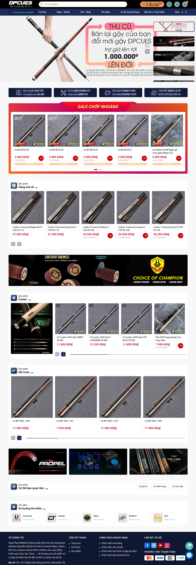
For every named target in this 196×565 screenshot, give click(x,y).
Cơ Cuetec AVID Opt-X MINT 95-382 (70, 339)
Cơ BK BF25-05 (22, 150)
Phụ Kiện (99, 12)
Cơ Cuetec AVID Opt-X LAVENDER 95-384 (100, 339)
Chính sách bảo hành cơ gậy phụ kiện (119, 551)
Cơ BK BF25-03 (56, 150)
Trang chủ (76, 543)
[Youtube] (160, 545)
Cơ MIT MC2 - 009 (153, 421)
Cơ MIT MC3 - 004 (21, 421)
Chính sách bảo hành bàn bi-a (115, 555)
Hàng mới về (26, 187)
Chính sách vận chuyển (112, 547)
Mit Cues (24, 372)
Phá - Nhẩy (81, 12)
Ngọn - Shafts (62, 12)
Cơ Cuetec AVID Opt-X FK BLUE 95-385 (135, 339)
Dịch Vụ (167, 12)
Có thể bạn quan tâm (31, 488)
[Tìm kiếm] (42, 4)
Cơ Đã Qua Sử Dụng (119, 12)
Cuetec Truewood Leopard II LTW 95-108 (131, 228)
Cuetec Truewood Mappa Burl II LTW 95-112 (28, 228)
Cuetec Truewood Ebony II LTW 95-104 (168, 228)
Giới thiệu (75, 547)
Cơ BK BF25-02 (91, 150)
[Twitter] (154, 545)
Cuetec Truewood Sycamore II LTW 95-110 (62, 228)
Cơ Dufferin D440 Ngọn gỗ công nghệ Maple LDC (164, 151)
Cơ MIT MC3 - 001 (65, 421)
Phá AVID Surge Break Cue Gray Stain (168, 339)
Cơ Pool (44, 12)
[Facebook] (147, 545)
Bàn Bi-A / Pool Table (145, 12)
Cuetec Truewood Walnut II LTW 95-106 (96, 228)
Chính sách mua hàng (111, 543)
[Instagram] (167, 545)
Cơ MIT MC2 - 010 (109, 421)
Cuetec (23, 299)
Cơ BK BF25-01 (125, 150)
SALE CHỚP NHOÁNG (98, 106)
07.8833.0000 (152, 5)
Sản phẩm (76, 551)
